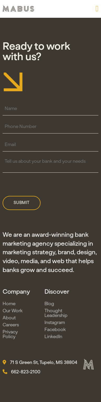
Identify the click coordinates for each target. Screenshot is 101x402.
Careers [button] (11, 325)
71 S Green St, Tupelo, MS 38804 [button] (40, 363)
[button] (97, 9)
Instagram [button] (54, 323)
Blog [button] (49, 304)
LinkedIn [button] (53, 337)
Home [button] (9, 304)
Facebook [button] (55, 330)
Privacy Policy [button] (10, 335)
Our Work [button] (13, 311)
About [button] (9, 318)
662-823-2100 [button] (21, 372)
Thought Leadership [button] (56, 314)
